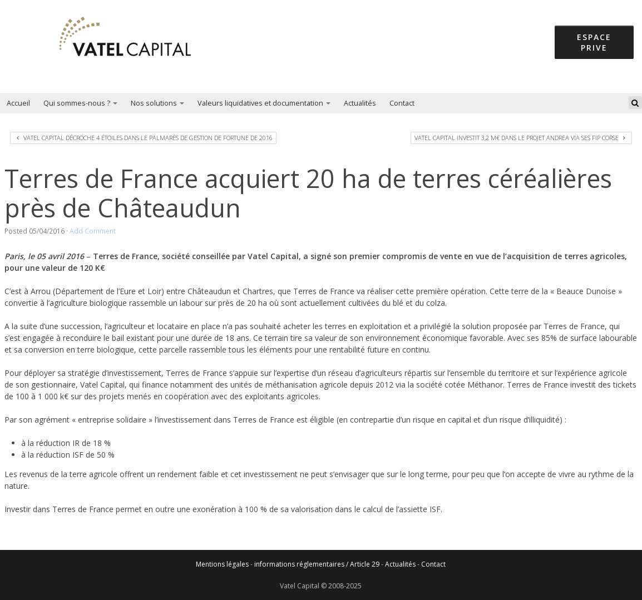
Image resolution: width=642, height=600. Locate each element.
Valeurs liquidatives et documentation (263, 103)
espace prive (594, 42)
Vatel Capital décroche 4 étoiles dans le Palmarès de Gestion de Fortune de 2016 (145, 137)
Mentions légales (222, 564)
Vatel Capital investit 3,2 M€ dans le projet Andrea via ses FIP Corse (519, 137)
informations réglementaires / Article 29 (316, 564)
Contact (401, 103)
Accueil (18, 103)
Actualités (360, 103)
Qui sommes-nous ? (80, 103)
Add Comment (93, 230)
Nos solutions (157, 103)
